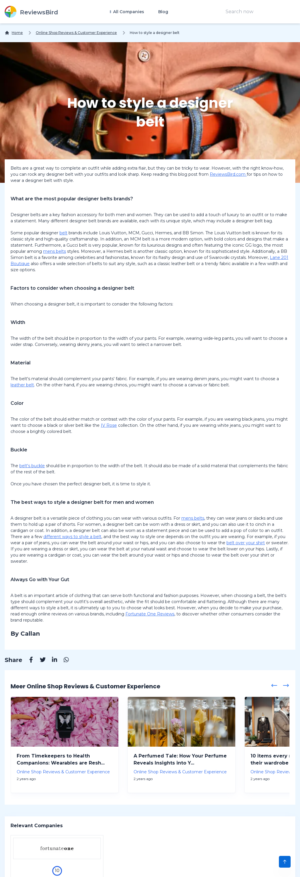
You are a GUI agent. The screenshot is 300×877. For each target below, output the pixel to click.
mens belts (54, 251)
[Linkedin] (51, 660)
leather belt (22, 385)
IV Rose (109, 425)
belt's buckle (32, 465)
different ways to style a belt (72, 536)
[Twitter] (40, 660)
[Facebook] (28, 660)
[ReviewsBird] (31, 12)
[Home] (14, 32)
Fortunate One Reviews (149, 614)
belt (63, 233)
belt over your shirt (245, 542)
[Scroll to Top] (285, 862)
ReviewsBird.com (228, 174)
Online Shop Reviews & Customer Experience (76, 32)
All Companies (128, 11)
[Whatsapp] (63, 660)
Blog (163, 11)
